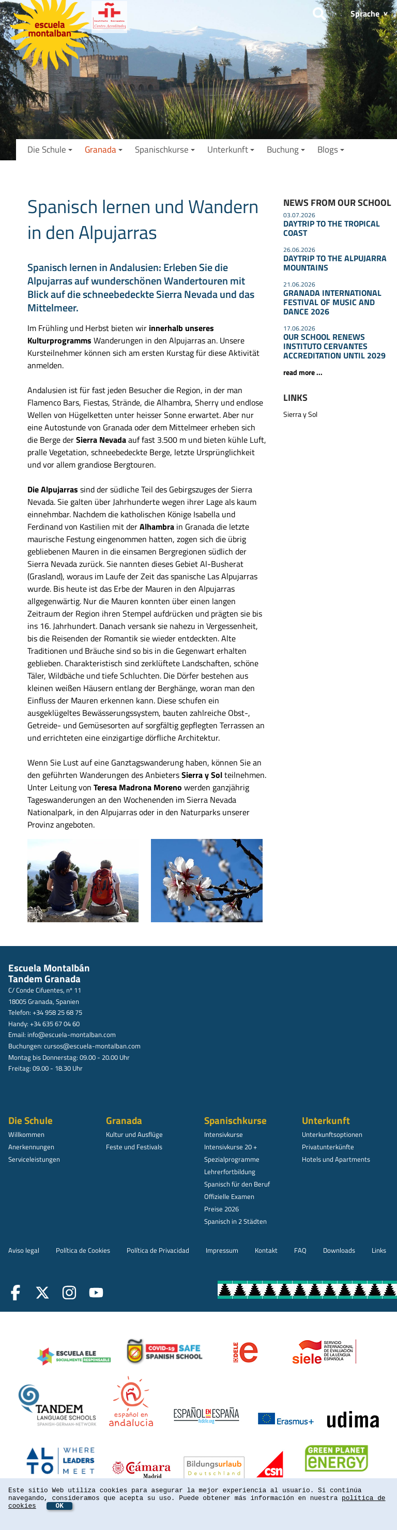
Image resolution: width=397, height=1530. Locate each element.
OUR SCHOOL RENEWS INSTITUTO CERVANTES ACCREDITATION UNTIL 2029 (334, 346)
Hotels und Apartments (336, 1159)
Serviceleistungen (34, 1159)
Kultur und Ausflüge (134, 1134)
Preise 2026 (221, 1209)
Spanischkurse (165, 149)
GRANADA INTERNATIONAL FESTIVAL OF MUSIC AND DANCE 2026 (332, 302)
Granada (104, 149)
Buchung (286, 149)
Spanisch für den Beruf (237, 1184)
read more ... (303, 372)
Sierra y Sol (300, 414)
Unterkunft (230, 149)
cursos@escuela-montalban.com (92, 1046)
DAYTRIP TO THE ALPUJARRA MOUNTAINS (335, 263)
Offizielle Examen (229, 1196)
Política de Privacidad (158, 1250)
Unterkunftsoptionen (332, 1134)
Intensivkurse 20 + (230, 1147)
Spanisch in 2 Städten (235, 1221)
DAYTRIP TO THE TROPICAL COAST (331, 228)
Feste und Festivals (134, 1147)
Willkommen (26, 1134)
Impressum (222, 1250)
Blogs (330, 149)
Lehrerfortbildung (229, 1171)
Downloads (339, 1250)
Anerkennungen (31, 1147)
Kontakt (266, 1250)
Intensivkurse (223, 1134)
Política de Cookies (83, 1250)
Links (379, 1250)
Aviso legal (23, 1250)
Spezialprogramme (231, 1159)
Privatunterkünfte (328, 1147)
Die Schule (49, 149)
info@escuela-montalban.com (71, 1034)
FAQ (300, 1250)
